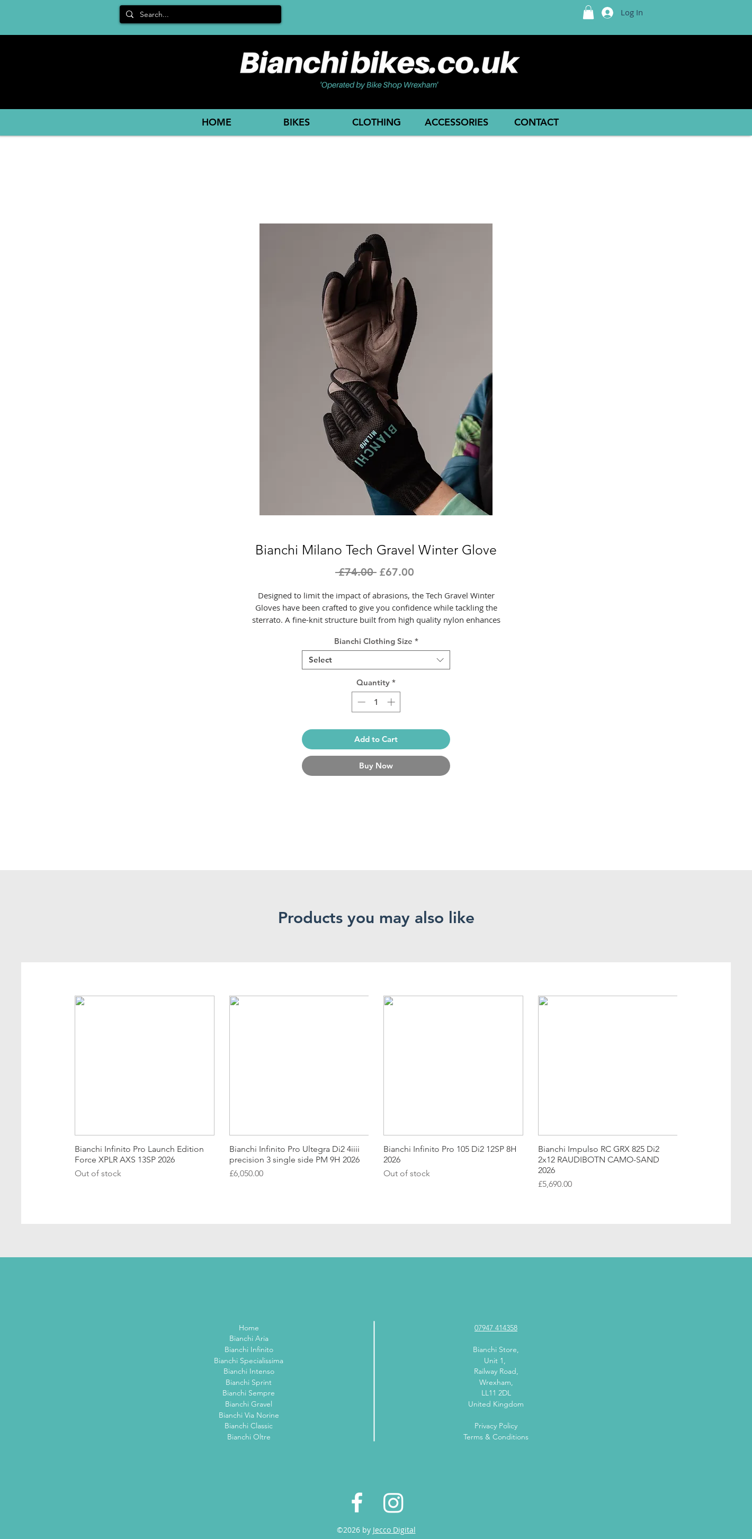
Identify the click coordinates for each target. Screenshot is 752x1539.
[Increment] (392, 702)
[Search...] (199, 14)
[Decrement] (360, 702)
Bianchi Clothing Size (376, 641)
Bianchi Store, (496, 1349)
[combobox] (376, 659)
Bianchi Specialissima (248, 1360)
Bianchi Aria (248, 1338)
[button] (588, 12)
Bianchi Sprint (249, 1382)
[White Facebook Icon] (357, 1502)
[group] (376, 1093)
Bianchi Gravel (248, 1404)
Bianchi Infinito (249, 1349)
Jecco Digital (394, 1530)
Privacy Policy (496, 1425)
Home (249, 1327)
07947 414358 (496, 1327)
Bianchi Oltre (249, 1437)
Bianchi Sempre (248, 1393)
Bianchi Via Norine (249, 1415)
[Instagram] (393, 1502)
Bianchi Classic (249, 1425)
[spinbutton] (376, 702)
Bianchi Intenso (248, 1371)
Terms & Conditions (496, 1437)
